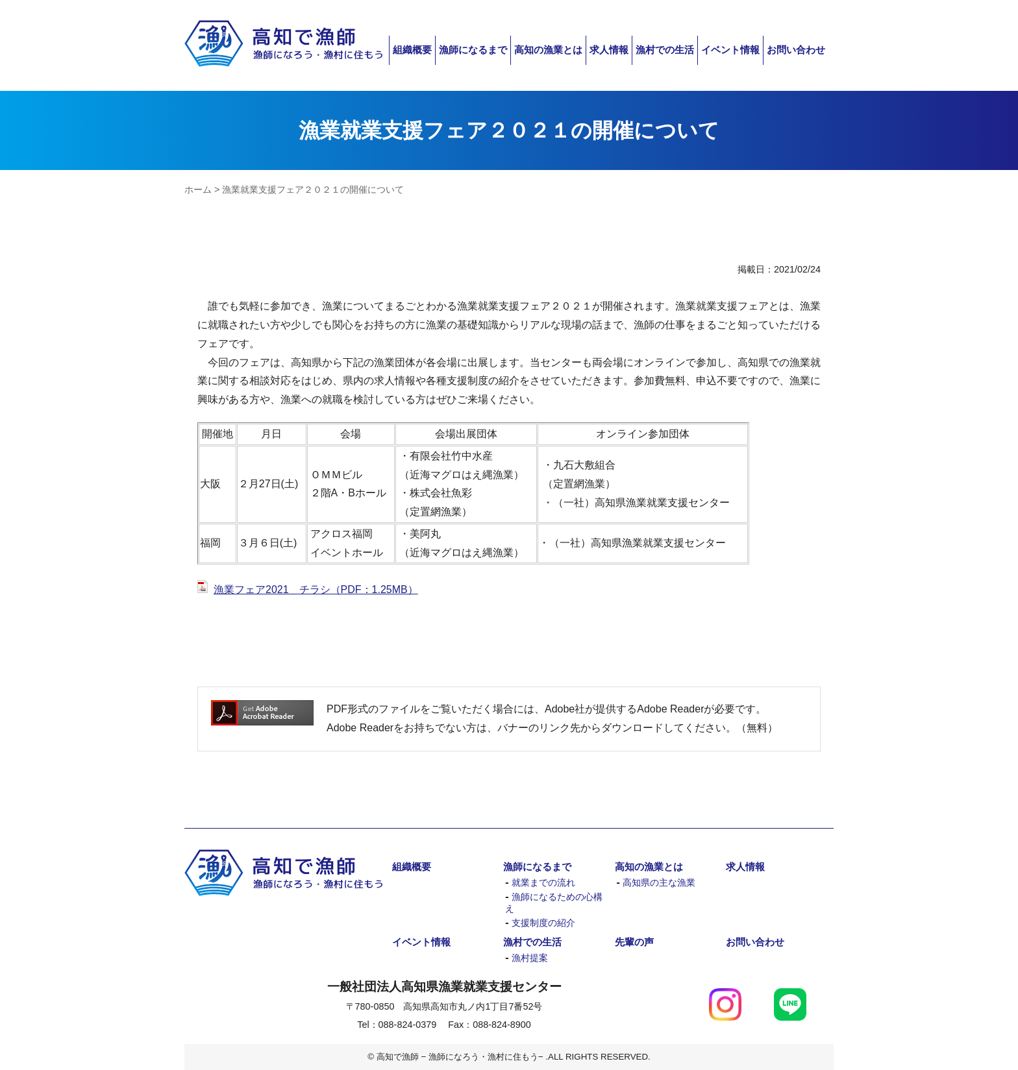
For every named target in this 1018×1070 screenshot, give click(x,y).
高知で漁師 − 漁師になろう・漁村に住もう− (283, 44)
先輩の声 (634, 941)
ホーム (198, 189)
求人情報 (609, 49)
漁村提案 (530, 958)
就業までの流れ (543, 883)
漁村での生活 (665, 49)
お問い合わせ (796, 49)
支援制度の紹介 (543, 923)
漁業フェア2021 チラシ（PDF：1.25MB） (316, 589)
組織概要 (412, 49)
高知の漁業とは (548, 49)
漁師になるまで (473, 49)
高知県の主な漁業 (659, 883)
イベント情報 (730, 49)
